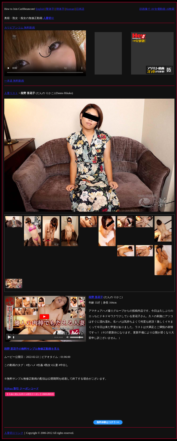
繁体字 (50, 8)
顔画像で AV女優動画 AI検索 (156, 8)
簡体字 (60, 8)
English (40, 8)
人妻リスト (11, 93)
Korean (70, 8)
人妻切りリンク (13, 432)
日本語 (80, 8)
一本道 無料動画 (14, 80)
